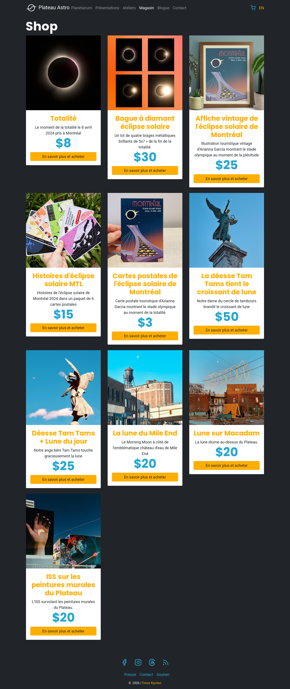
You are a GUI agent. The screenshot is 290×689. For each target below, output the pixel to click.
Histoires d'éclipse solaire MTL (63, 280)
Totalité (63, 118)
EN (261, 8)
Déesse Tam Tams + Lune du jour (63, 437)
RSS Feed (165, 662)
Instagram (138, 662)
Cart (253, 7)
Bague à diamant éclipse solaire (145, 122)
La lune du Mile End (145, 433)
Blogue (163, 8)
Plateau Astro (47, 7)
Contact (179, 8)
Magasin (146, 8)
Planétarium (81, 8)
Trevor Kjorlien (152, 683)
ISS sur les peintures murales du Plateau (63, 585)
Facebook (124, 662)
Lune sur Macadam (227, 433)
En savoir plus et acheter (63, 156)
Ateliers (129, 8)
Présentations (107, 8)
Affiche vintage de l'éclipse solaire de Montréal (226, 126)
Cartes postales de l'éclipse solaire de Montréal (145, 284)
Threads (151, 662)
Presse (130, 674)
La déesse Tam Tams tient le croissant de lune (226, 284)
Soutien (163, 674)
